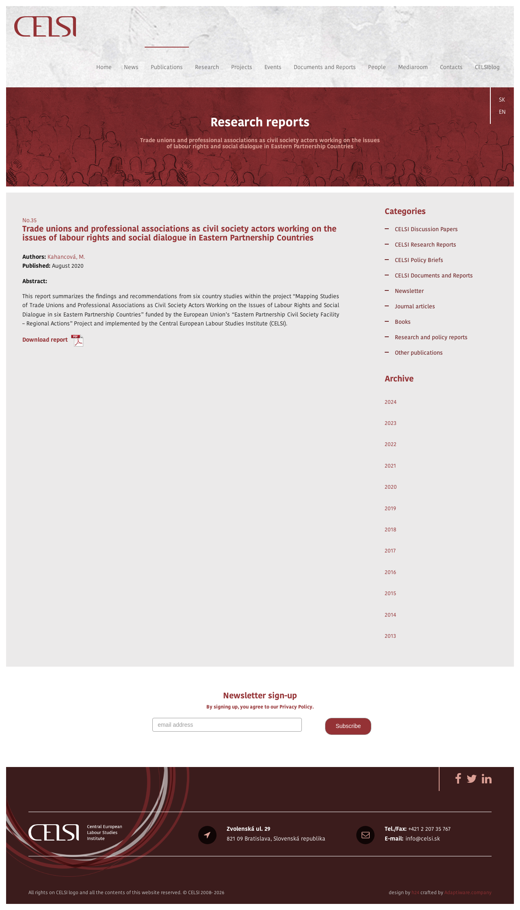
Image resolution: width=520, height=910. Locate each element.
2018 (390, 529)
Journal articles (415, 306)
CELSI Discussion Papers (426, 229)
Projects (241, 67)
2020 (391, 487)
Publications (167, 67)
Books (403, 322)
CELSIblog (487, 67)
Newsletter (409, 291)
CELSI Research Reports (425, 244)
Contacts (451, 67)
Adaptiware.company (468, 892)
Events (273, 67)
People (377, 67)
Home (104, 67)
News (131, 67)
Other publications (419, 353)
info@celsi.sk (422, 838)
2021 (390, 466)
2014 (390, 615)
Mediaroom (413, 67)
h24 (415, 892)
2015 (390, 593)
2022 (390, 444)
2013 (390, 636)
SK (502, 99)
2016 (390, 572)
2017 (390, 550)
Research (207, 67)
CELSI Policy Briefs (419, 260)
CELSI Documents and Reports (434, 275)
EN (502, 112)
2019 (390, 508)
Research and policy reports (431, 337)
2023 (390, 423)
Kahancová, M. (66, 257)
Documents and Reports (325, 67)
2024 (390, 402)
